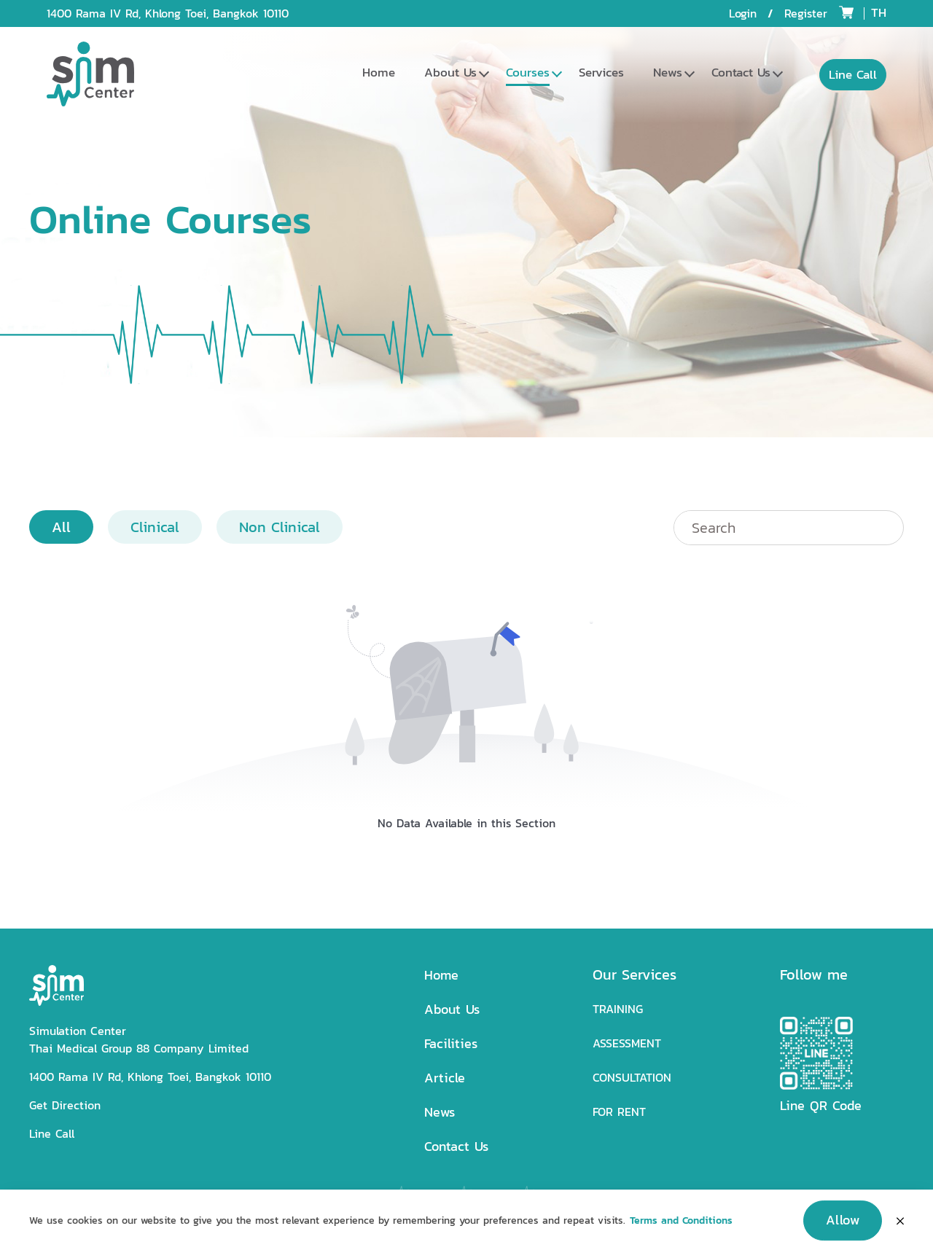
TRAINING (618, 1009)
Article (444, 1078)
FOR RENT (619, 1111)
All (61, 527)
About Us (450, 72)
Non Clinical (279, 527)
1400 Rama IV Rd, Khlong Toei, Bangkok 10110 (168, 13)
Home (378, 72)
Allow (843, 1227)
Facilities (450, 1043)
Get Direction (65, 1105)
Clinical (154, 527)
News (667, 72)
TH (878, 12)
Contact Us (740, 72)
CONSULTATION (632, 1077)
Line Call (51, 1133)
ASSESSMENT (627, 1043)
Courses (528, 72)
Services (601, 72)
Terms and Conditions (681, 1228)
